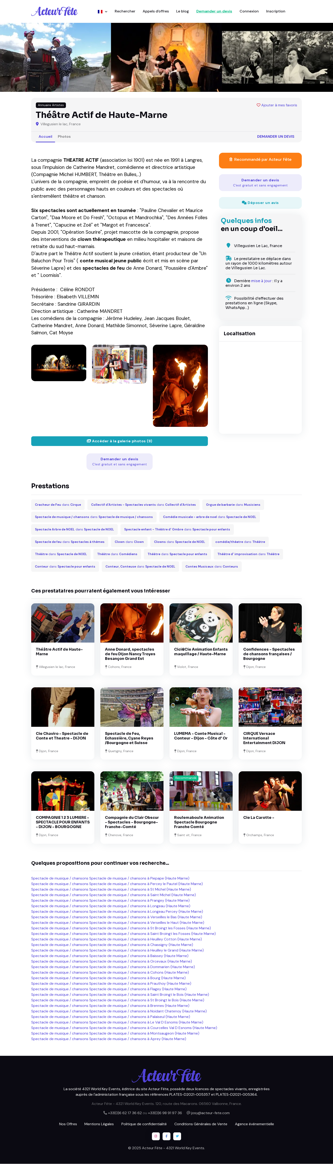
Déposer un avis (260, 203)
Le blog (182, 11)
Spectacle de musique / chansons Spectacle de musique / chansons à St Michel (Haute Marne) (111, 889)
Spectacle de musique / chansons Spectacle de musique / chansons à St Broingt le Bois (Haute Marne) (117, 1000)
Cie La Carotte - (258, 817)
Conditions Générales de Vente (200, 1124)
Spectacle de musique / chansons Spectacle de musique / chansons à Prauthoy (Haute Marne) (111, 983)
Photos (64, 137)
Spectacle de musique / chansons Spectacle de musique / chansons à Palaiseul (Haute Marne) (110, 1016)
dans (58, 505)
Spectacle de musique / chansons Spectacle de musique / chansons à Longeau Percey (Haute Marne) (117, 911)
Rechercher (125, 11)
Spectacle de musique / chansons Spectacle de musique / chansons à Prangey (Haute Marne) (110, 900)
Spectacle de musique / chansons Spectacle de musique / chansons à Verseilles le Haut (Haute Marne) (117, 922)
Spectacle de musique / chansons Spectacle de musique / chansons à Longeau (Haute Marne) (110, 906)
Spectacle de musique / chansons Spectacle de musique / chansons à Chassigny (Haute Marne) (112, 945)
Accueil (45, 137)
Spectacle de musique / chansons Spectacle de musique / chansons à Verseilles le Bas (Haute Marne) (116, 917)
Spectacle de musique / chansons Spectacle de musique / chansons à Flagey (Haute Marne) (109, 989)
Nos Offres (68, 1124)
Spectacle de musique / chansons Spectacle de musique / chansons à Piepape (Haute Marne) (110, 878)
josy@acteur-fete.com (210, 1113)
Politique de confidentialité (144, 1124)
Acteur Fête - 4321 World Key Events (173, 1148)
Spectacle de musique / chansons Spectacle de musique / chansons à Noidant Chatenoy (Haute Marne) (119, 1011)
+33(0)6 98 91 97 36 (165, 1113)
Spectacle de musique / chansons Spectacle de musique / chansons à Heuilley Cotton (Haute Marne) (116, 939)
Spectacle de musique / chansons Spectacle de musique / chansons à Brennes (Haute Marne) (110, 1005)
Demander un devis (214, 11)
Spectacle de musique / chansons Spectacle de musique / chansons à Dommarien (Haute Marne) (113, 967)
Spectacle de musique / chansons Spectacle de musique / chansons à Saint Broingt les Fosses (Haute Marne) (123, 933)
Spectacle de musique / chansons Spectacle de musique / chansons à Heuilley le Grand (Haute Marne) (117, 950)
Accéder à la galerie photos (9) (119, 441)
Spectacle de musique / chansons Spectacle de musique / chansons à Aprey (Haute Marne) (108, 1039)
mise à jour (261, 281)
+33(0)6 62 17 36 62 (125, 1113)
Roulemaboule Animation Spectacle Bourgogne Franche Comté (199, 822)
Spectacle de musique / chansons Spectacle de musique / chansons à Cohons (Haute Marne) (110, 972)
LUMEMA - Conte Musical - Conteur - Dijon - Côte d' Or (201, 736)
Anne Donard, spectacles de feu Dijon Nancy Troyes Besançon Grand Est (130, 654)
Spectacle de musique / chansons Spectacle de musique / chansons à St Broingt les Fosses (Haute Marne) (121, 928)
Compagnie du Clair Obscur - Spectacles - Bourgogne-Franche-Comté (132, 822)
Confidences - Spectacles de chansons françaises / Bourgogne (269, 654)
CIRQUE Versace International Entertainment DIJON (264, 738)
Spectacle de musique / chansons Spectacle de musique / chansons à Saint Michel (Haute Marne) (113, 895)
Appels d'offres (156, 11)
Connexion (249, 11)
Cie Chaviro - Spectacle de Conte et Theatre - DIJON (62, 736)
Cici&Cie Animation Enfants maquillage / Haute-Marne (201, 652)
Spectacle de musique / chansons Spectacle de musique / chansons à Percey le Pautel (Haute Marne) (117, 884)
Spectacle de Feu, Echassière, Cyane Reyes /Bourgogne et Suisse (129, 738)
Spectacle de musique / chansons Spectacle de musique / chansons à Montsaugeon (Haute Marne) (115, 1033)
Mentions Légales (99, 1124)
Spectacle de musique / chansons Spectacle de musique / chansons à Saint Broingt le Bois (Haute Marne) (120, 994)
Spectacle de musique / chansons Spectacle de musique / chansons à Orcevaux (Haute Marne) (111, 961)
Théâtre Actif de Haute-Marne (59, 652)
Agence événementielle (254, 1124)
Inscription (275, 11)
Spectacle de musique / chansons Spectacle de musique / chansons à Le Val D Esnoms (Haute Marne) (117, 1022)
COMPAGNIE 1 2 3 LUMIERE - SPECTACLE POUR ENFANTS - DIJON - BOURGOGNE (63, 822)
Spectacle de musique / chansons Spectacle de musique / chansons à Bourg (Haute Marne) (108, 978)
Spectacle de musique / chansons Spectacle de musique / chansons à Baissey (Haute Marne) (109, 956)
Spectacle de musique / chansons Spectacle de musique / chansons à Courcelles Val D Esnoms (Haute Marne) (124, 1028)
